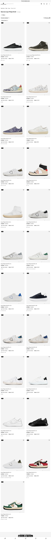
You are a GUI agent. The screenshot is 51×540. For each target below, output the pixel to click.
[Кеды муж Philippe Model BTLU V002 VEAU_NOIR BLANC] (13, 39)
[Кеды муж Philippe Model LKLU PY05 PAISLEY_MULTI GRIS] (13, 80)
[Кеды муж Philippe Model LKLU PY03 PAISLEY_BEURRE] (38, 80)
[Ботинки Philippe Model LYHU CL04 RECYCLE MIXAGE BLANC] (13, 206)
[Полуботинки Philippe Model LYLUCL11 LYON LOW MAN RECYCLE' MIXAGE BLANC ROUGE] (38, 456)
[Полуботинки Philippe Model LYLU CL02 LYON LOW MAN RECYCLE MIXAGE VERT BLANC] (13, 498)
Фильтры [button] (47, 18)
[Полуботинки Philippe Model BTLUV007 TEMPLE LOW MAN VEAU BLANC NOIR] (38, 373)
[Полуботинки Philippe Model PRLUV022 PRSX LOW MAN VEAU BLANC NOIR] (13, 373)
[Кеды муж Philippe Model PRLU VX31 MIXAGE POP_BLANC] (13, 247)
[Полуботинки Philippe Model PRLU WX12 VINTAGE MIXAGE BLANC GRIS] (38, 331)
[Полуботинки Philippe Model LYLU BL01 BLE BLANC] (38, 122)
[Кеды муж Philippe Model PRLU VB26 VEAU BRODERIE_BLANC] (38, 247)
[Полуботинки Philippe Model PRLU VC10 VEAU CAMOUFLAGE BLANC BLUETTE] (13, 331)
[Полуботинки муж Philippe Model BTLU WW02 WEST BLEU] (38, 289)
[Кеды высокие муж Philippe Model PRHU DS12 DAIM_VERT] (38, 39)
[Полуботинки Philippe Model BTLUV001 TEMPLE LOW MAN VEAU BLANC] (13, 414)
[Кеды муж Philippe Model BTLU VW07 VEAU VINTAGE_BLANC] (13, 289)
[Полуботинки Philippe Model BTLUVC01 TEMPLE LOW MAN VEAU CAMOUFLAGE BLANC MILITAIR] (13, 456)
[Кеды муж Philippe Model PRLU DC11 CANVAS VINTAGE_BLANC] (38, 206)
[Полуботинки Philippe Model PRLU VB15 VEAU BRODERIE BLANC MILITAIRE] (13, 164)
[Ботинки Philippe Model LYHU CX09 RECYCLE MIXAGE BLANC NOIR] (38, 164)
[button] (47, 3)
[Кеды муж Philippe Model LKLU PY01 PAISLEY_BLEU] (13, 122)
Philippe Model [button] (4, 20)
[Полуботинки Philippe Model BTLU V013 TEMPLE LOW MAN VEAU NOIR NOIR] (38, 414)
